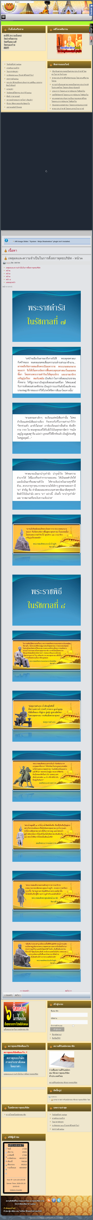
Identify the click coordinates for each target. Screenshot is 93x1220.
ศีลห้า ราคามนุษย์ (13, 96)
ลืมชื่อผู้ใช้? (56, 1038)
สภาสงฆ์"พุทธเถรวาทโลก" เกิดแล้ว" (20, 100)
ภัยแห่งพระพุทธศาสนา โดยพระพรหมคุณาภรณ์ (69, 105)
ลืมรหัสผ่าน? (57, 1035)
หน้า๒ (8, 271)
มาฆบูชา (10, 89)
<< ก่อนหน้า (24, 991)
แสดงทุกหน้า (10, 282)
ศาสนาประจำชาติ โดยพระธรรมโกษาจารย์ (68, 109)
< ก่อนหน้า (8, 995)
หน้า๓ (8, 274)
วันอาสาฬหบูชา (12, 71)
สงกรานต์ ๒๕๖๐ (13, 79)
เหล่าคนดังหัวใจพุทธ (14, 107)
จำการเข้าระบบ (56, 1026)
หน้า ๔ (8, 280)
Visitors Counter (16, 1190)
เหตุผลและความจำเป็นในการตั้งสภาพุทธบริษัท (23, 268)
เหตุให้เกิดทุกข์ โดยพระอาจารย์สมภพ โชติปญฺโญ (70, 95)
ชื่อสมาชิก (54, 1011)
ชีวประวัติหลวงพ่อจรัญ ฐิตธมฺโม (18, 104)
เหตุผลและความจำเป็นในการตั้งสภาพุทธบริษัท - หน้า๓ (45, 258)
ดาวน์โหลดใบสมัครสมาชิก (16, 1115)
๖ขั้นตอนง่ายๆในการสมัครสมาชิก (16, 1029)
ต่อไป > (18, 995)
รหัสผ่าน (54, 1018)
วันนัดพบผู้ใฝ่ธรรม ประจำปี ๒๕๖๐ (19, 93)
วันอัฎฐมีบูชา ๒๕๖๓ (14, 64)
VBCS (61, 1217)
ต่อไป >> (68, 991)
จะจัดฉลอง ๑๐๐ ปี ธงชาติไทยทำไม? (20, 75)
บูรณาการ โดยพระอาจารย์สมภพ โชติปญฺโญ (68, 91)
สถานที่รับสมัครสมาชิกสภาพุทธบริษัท (63, 1083)
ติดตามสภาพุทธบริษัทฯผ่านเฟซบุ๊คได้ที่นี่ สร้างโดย (44, 1217)
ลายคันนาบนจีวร (13, 68)
